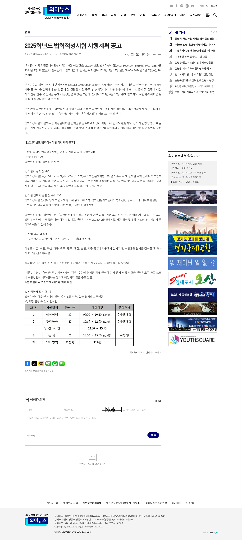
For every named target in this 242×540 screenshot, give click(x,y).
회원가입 (204, 5)
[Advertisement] (93, 386)
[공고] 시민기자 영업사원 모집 (185, 181)
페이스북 (176, 6)
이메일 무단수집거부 (156, 503)
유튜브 (171, 6)
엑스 (34, 363)
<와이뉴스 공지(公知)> (181, 168)
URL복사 (126, 54)
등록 (153, 434)
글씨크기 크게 (154, 54)
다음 (97, 482)
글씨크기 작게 (159, 54)
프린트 (143, 54)
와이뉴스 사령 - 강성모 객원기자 (186, 177)
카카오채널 (181, 6)
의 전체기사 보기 (144, 352)
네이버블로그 (192, 6)
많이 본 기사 (176, 32)
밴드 (62, 363)
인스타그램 (187, 6)
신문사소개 (52, 503)
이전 (88, 482)
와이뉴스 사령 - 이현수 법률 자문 (186, 163)
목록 (132, 54)
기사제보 (176, 503)
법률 (27, 32)
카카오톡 (41, 363)
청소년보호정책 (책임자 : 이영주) (123, 503)
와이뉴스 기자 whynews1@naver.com (41, 54)
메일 (137, 54)
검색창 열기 (215, 15)
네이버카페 (55, 363)
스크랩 (148, 54)
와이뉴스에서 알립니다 (183, 156)
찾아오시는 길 (70, 503)
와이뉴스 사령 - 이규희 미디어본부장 (188, 172)
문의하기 (190, 503)
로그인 (214, 5)
